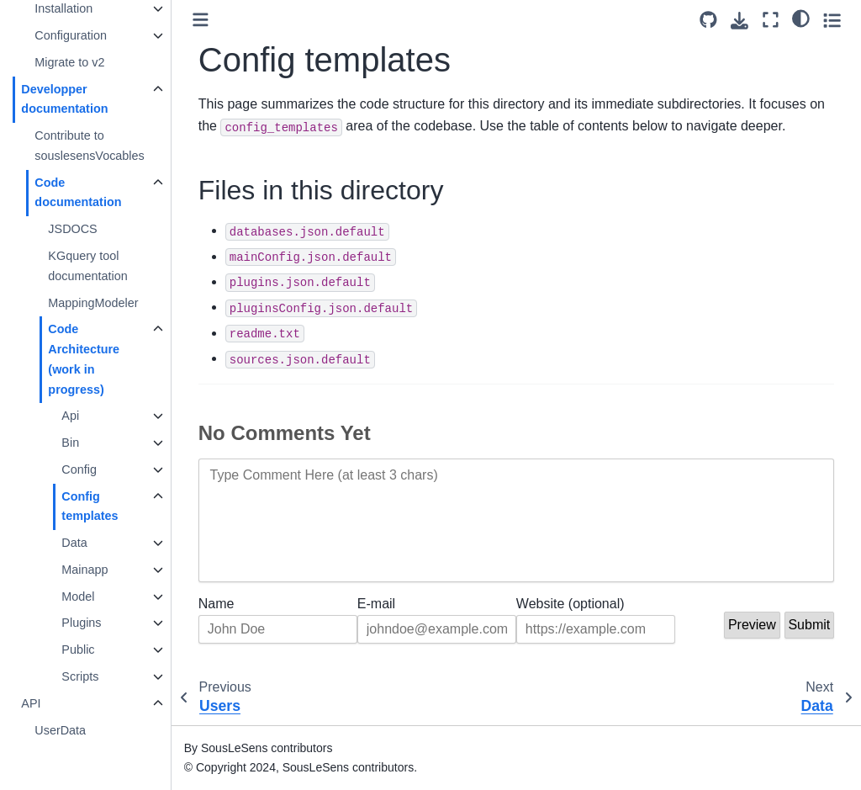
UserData (61, 730)
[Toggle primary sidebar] (201, 19)
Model (78, 596)
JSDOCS (73, 229)
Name (217, 603)
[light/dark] (800, 17)
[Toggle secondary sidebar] (832, 19)
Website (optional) (570, 603)
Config (80, 469)
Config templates (90, 506)
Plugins (82, 622)
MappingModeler (94, 303)
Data (74, 542)
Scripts (80, 676)
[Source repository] (708, 19)
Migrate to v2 (70, 62)
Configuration (71, 35)
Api (71, 415)
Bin (71, 442)
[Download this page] (739, 20)
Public (78, 649)
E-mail (377, 603)
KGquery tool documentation (88, 266)
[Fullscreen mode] (770, 19)
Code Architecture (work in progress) (84, 358)
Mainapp (85, 569)
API (31, 703)
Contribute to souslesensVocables (90, 145)
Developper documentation (65, 99)
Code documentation (78, 192)
